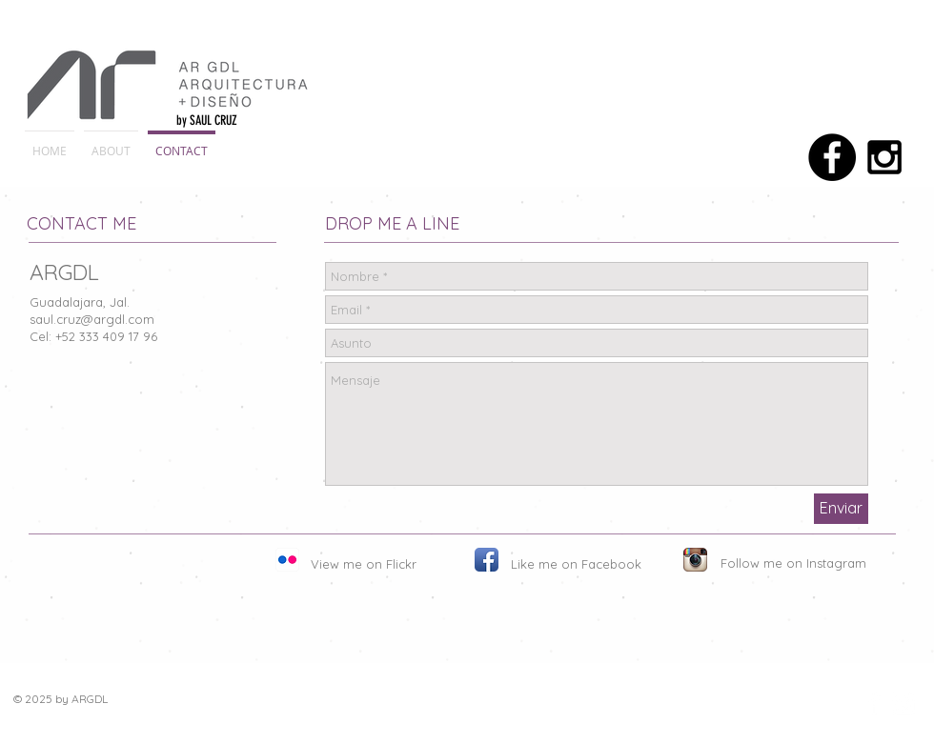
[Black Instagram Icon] (884, 157)
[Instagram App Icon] (695, 560)
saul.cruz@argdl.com (92, 319)
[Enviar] (841, 508)
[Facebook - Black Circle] (832, 157)
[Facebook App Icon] (486, 560)
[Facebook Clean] (874, 703)
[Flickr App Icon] (287, 560)
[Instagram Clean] (903, 703)
